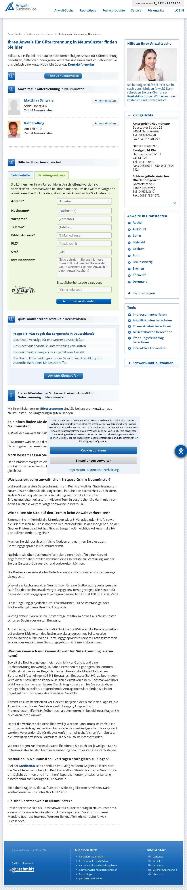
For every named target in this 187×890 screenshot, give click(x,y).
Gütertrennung (51, 408)
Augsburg (139, 229)
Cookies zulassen (93, 450)
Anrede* (17, 201)
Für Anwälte (156, 13)
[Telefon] (84, 227)
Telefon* (17, 227)
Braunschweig (142, 262)
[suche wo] (103, 23)
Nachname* (20, 210)
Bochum (138, 249)
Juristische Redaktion (90, 878)
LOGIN (179, 13)
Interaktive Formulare (149, 348)
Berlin (137, 236)
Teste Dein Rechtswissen (63, 75)
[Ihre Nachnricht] (84, 267)
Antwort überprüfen (63, 375)
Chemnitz (139, 275)
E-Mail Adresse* (23, 235)
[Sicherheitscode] (84, 290)
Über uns (158, 874)
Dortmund (140, 282)
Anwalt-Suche (63, 13)
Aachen (138, 222)
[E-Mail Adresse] (84, 235)
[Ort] (84, 252)
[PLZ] (84, 244)
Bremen (138, 268)
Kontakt (157, 861)
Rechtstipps (88, 13)
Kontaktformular (81, 64)
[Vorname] (84, 219)
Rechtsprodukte (113, 13)
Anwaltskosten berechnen (152, 320)
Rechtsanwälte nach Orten (93, 860)
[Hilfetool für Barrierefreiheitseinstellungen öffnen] (181, 451)
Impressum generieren (150, 314)
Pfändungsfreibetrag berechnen (148, 340)
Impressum (76, 469)
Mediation (27, 766)
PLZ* (14, 243)
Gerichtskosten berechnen (152, 332)
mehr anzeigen (144, 293)
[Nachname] (84, 211)
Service (136, 13)
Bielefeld (139, 242)
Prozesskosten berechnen (152, 326)
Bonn (136, 255)
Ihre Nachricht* (23, 260)
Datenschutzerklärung (103, 469)
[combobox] (84, 201)
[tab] (20, 175)
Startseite (158, 856)
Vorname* (19, 219)
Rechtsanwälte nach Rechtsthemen (98, 869)
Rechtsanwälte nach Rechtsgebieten (98, 865)
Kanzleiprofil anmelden (91, 856)
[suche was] (36, 23)
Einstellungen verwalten (93, 460)
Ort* (14, 251)
